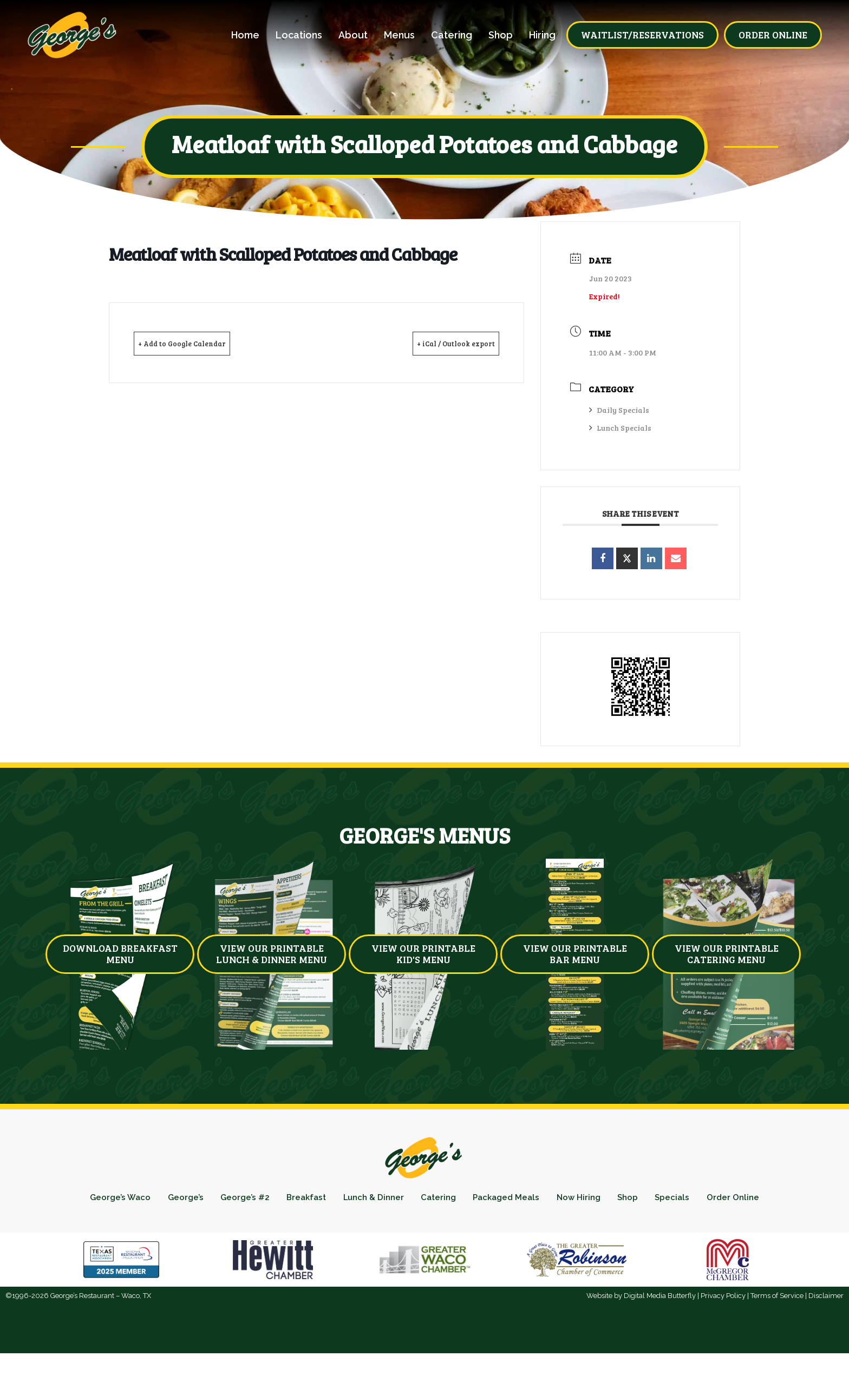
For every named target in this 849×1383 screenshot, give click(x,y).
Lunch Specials (620, 428)
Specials (739, 1201)
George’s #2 (262, 1201)
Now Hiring (633, 1201)
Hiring (542, 35)
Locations (299, 35)
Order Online (424, 1224)
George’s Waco (124, 1201)
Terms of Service (777, 1325)
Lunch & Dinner (405, 1201)
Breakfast (330, 1201)
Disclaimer (826, 1325)
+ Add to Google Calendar (198, 343)
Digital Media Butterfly (660, 1325)
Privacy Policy (723, 1325)
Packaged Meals (553, 1201)
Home (245, 35)
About (353, 35)
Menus (399, 35)
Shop (500, 35)
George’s (196, 1201)
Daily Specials (619, 410)
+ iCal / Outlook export (440, 343)
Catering (451, 35)
